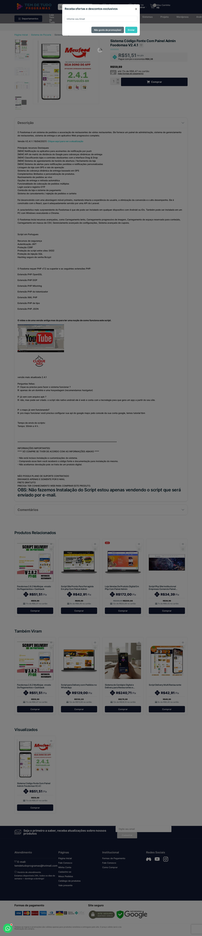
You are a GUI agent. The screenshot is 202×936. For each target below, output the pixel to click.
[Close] (136, 9)
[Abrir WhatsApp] (7, 928)
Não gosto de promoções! (107, 30)
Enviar (131, 30)
